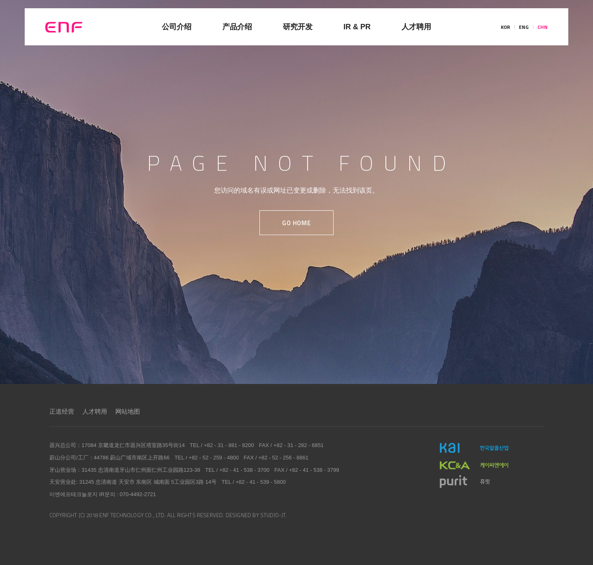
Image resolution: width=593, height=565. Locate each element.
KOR (505, 27)
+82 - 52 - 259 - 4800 (214, 457)
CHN (542, 27)
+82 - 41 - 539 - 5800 (261, 482)
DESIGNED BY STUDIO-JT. (256, 515)
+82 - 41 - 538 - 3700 (244, 470)
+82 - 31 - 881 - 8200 (229, 445)
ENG (524, 27)
